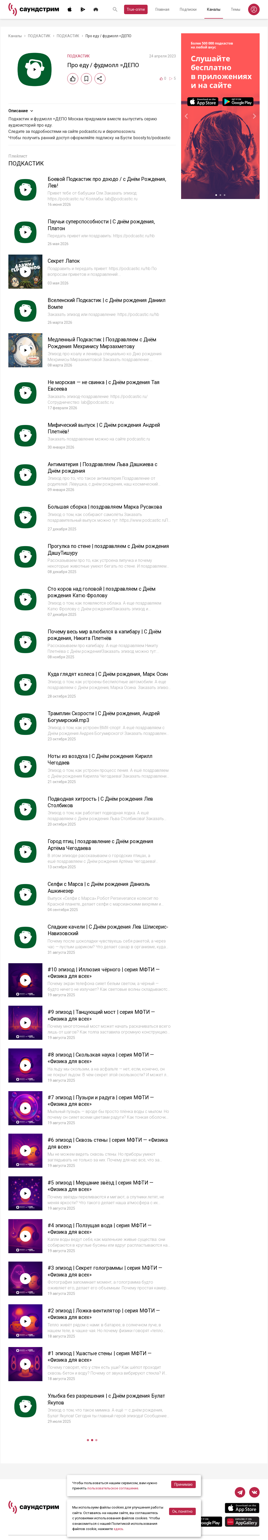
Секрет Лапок (65, 261)
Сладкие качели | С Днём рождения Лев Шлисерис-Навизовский (98, 931)
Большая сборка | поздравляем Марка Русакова (108, 506)
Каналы (213, 9)
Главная (162, 9)
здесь (119, 1529)
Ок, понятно (182, 1512)
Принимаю (183, 1485)
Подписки (188, 9)
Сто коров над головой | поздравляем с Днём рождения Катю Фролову (106, 591)
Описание (21, 111)
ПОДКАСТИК (39, 36)
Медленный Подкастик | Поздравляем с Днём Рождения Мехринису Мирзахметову (106, 342)
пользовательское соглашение (113, 1489)
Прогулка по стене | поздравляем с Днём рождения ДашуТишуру (100, 548)
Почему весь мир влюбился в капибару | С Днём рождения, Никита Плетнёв (109, 633)
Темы (235, 9)
